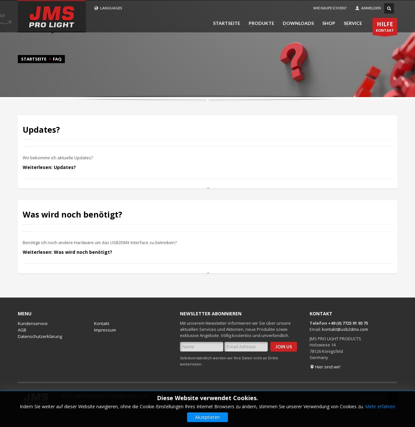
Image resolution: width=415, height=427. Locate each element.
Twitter (392, 398)
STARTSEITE (226, 23)
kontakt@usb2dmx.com (345, 329)
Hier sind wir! (325, 367)
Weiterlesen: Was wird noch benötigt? (67, 252)
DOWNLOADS (296, 23)
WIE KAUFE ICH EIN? (330, 8)
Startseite (33, 59)
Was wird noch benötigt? (72, 214)
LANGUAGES (108, 8)
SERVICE (351, 23)
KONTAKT (385, 27)
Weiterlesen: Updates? (49, 167)
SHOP (328, 23)
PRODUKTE (259, 23)
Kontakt (101, 323)
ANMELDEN (368, 8)
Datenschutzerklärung (40, 336)
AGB (22, 330)
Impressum (105, 330)
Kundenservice (33, 323)
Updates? (41, 129)
